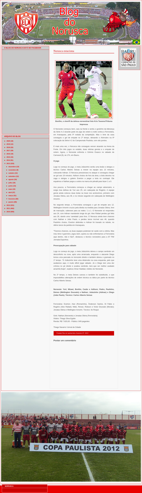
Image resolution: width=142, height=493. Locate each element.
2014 (8, 160)
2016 (8, 154)
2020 (8, 141)
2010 (8, 212)
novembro (12, 170)
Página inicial (84, 385)
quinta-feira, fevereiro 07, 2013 (78, 333)
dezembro (12, 166)
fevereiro (11, 199)
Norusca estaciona (63, 50)
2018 (8, 147)
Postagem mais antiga (106, 385)
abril (10, 192)
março (10, 195)
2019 (8, 144)
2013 (8, 163)
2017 (8, 150)
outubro (11, 173)
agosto (11, 179)
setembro (12, 176)
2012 (8, 205)
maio (10, 189)
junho (10, 186)
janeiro (11, 202)
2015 (8, 157)
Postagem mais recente (61, 385)
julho (10, 183)
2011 (8, 208)
